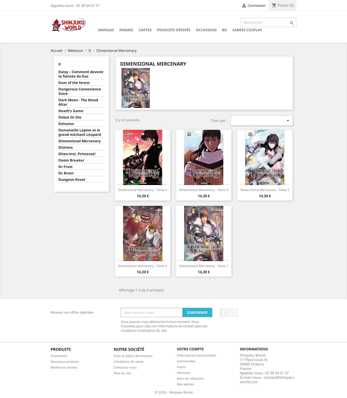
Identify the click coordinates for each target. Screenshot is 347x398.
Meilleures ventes (64, 367)
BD (224, 29)
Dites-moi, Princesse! (77, 154)
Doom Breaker (71, 160)
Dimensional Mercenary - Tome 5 (142, 190)
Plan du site (122, 373)
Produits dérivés (174, 29)
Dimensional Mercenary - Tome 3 (264, 190)
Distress (65, 147)
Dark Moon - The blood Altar (78, 102)
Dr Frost (65, 166)
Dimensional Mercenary (79, 141)
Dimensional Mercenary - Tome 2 (142, 266)
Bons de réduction (190, 378)
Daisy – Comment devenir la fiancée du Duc (81, 74)
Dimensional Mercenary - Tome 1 (203, 266)
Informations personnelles (196, 355)
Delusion (66, 123)
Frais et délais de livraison (133, 356)
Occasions (206, 29)
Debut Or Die (69, 117)
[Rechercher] (268, 22)
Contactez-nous (125, 367)
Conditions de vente (128, 361)
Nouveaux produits (65, 361)
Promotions (59, 356)
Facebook (223, 312)
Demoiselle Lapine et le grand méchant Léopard (79, 132)
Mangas (106, 29)
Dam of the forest (74, 82)
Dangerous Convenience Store (79, 91)
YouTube (233, 312)
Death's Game (70, 111)
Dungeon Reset (71, 179)
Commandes (186, 361)
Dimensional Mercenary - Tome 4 (203, 190)
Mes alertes (185, 384)
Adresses (183, 373)
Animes (126, 29)
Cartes (145, 29)
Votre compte (190, 349)
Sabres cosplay (247, 29)
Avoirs (181, 367)
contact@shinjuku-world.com (267, 379)
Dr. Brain (65, 173)
